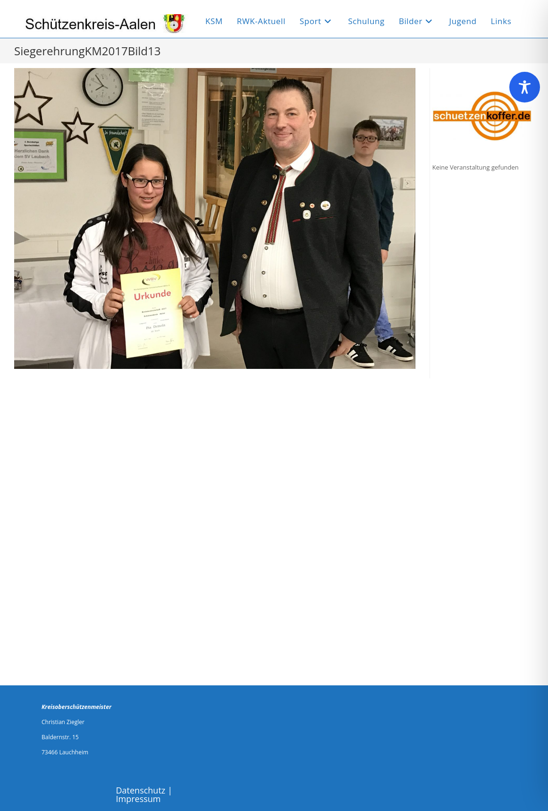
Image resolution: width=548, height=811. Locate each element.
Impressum (138, 798)
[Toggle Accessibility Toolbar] (524, 87)
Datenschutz (141, 790)
